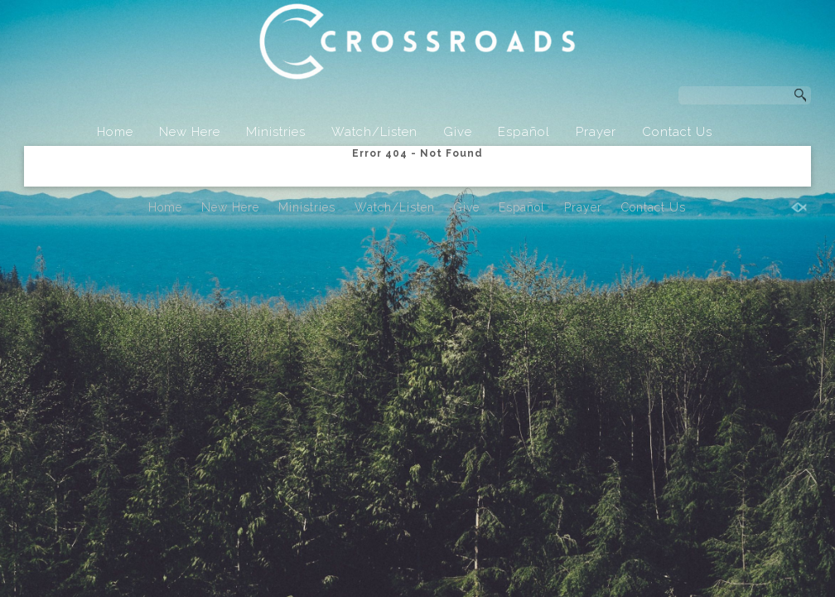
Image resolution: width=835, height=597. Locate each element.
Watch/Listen (374, 131)
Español (524, 131)
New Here (189, 131)
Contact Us (677, 131)
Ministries (276, 131)
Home (115, 131)
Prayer (596, 131)
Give (457, 131)
